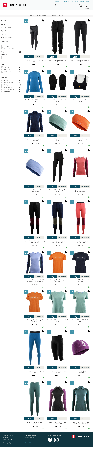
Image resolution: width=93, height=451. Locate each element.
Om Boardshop (84, 1)
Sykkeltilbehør (5, 31)
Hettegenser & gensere (10, 85)
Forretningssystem (49, 449)
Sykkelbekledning (6, 27)
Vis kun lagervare (9, 48)
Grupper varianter (9, 46)
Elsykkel (3, 21)
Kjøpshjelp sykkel (6, 37)
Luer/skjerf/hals (8, 87)
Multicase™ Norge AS (79, 449)
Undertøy (7, 91)
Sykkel (3, 24)
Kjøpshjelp (57, 1)
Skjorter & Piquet (9, 89)
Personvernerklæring (31, 441)
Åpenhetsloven (29, 443)
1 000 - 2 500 (7, 71)
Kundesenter (65, 1)
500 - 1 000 (7, 69)
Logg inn (87, 8)
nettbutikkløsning (62, 449)
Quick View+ (39, 56)
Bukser (6, 80)
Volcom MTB (5, 41)
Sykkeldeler (4, 34)
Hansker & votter (9, 82)
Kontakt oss (75, 1)
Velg (29, 57)
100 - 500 (6, 67)
